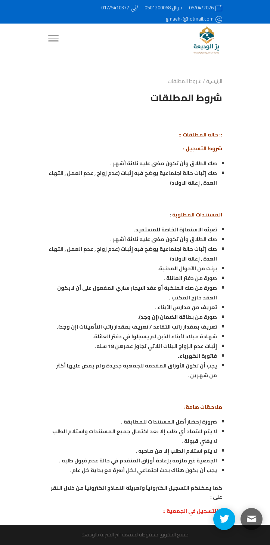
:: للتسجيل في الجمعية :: (192, 511)
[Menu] (53, 39)
